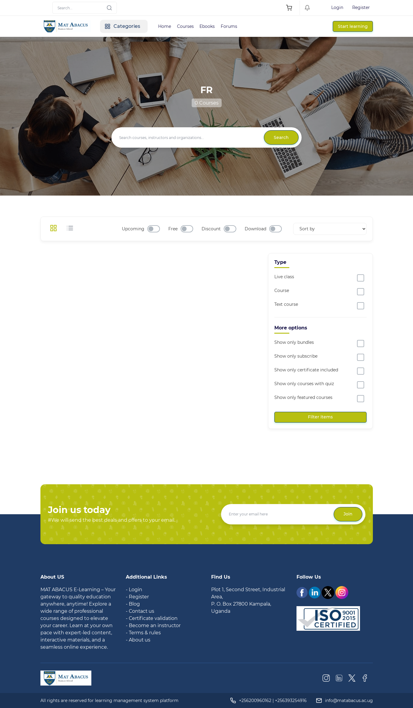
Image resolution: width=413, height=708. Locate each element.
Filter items (320, 417)
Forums (229, 26)
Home (164, 26)
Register (361, 7)
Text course (286, 304)
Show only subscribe (295, 356)
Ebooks (207, 26)
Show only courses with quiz (304, 383)
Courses (185, 26)
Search (281, 137)
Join (348, 514)
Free (173, 229)
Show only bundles (294, 342)
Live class (284, 276)
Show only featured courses (303, 397)
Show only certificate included (306, 370)
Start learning (353, 26)
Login (337, 7)
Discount (211, 229)
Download (255, 229)
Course (281, 290)
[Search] (84, 8)
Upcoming (133, 229)
